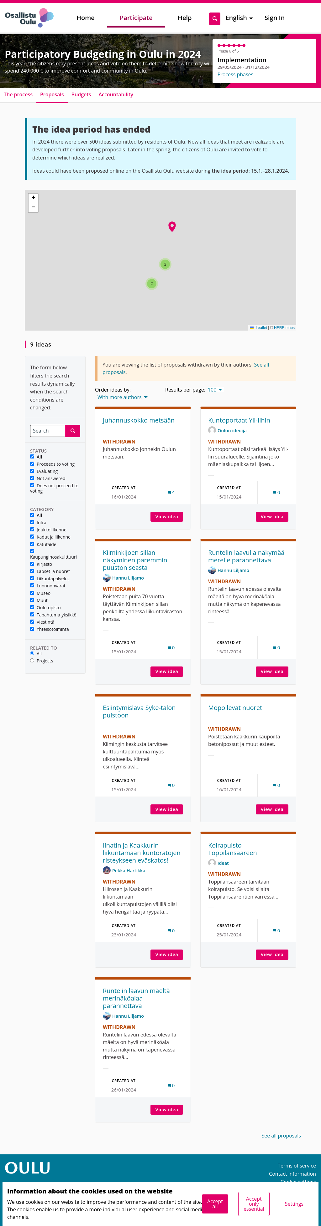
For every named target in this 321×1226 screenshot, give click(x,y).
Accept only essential (254, 1203)
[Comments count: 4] (171, 492)
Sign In (275, 17)
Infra (38, 522)
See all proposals (281, 1135)
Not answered (48, 478)
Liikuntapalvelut (49, 578)
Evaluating (44, 471)
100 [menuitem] (212, 389)
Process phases (236, 74)
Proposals (52, 94)
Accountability (115, 94)
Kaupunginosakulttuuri (53, 554)
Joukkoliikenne (48, 530)
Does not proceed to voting (54, 488)
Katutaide (43, 544)
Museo (40, 593)
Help (185, 17)
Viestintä (42, 622)
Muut (39, 600)
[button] (151, 283)
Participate (136, 17)
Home (85, 17)
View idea (169, 516)
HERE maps (284, 328)
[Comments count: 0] (276, 492)
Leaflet (258, 328)
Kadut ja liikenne (50, 537)
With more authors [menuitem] (119, 397)
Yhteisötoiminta (49, 629)
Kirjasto (41, 564)
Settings (294, 1203)
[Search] (47, 431)
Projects (41, 661)
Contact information (292, 1173)
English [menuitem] (236, 17)
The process (18, 94)
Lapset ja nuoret (50, 571)
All (36, 457)
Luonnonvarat (48, 586)
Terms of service (297, 1165)
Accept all (215, 1204)
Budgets (81, 94)
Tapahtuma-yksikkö (53, 615)
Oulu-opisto (45, 607)
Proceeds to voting (52, 464)
